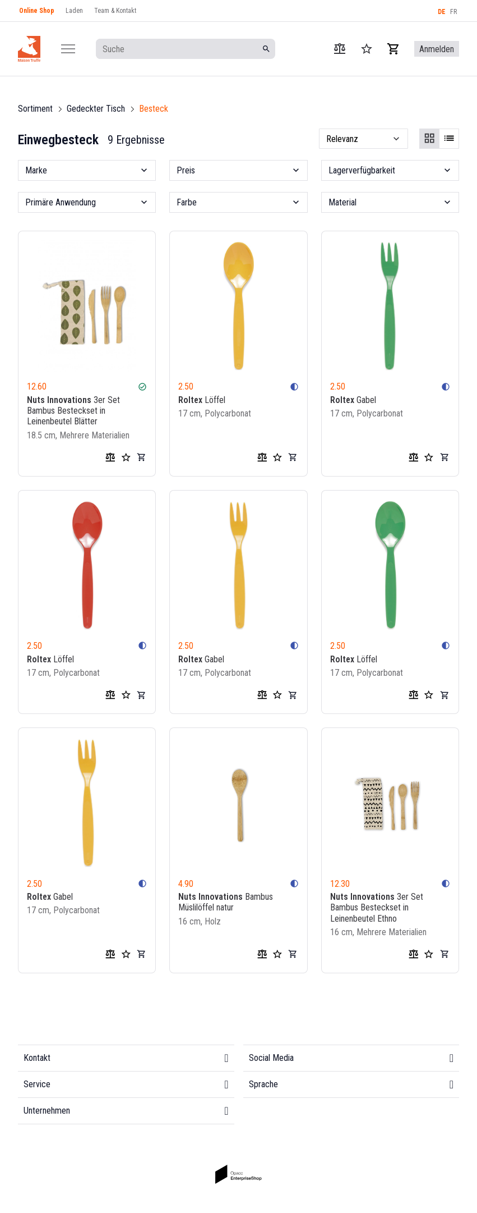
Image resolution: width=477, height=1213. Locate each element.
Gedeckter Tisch (96, 108)
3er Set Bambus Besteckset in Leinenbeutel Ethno (376, 907)
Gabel (353, 400)
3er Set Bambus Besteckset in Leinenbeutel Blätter (73, 411)
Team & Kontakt (115, 11)
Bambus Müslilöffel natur (225, 902)
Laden (74, 11)
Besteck (153, 108)
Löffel (201, 400)
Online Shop (36, 11)
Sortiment (35, 108)
